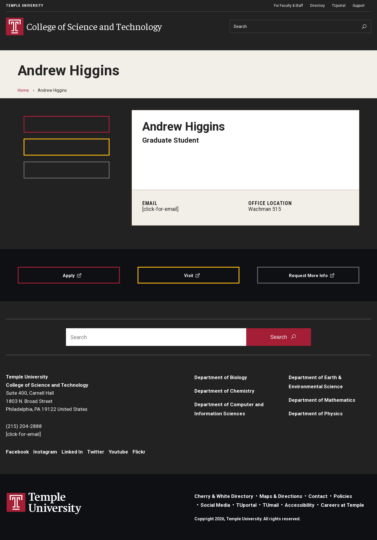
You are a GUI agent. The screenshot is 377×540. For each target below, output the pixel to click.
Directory (317, 6)
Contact (318, 496)
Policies (343, 496)
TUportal (338, 6)
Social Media (215, 505)
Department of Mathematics (322, 400)
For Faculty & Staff (288, 6)
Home (23, 90)
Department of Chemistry (224, 391)
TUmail (271, 505)
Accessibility (300, 505)
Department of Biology (220, 377)
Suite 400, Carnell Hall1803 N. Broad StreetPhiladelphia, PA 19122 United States (46, 401)
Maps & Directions (280, 496)
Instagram (45, 452)
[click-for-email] (160, 209)
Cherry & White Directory (223, 496)
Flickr (139, 452)
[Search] (300, 26)
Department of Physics (316, 413)
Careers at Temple (342, 505)
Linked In (72, 452)
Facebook (17, 452)
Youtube (118, 452)
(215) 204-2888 (24, 426)
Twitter (95, 452)
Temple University (24, 6)
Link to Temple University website (44, 503)
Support (359, 6)
